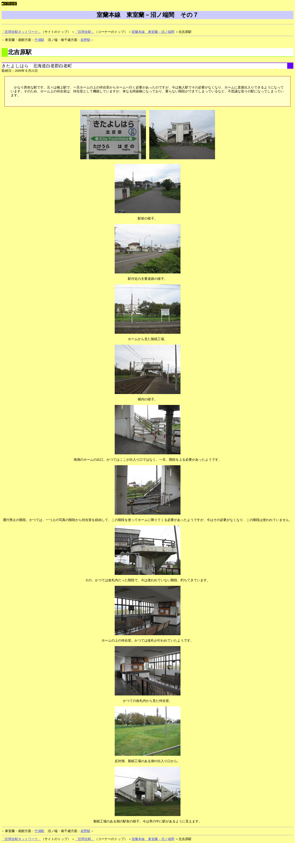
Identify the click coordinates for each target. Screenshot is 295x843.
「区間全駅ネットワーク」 (21, 32)
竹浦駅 (39, 40)
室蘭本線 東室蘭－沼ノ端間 (153, 32)
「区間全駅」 (85, 32)
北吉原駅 (20, 52)
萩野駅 (85, 40)
